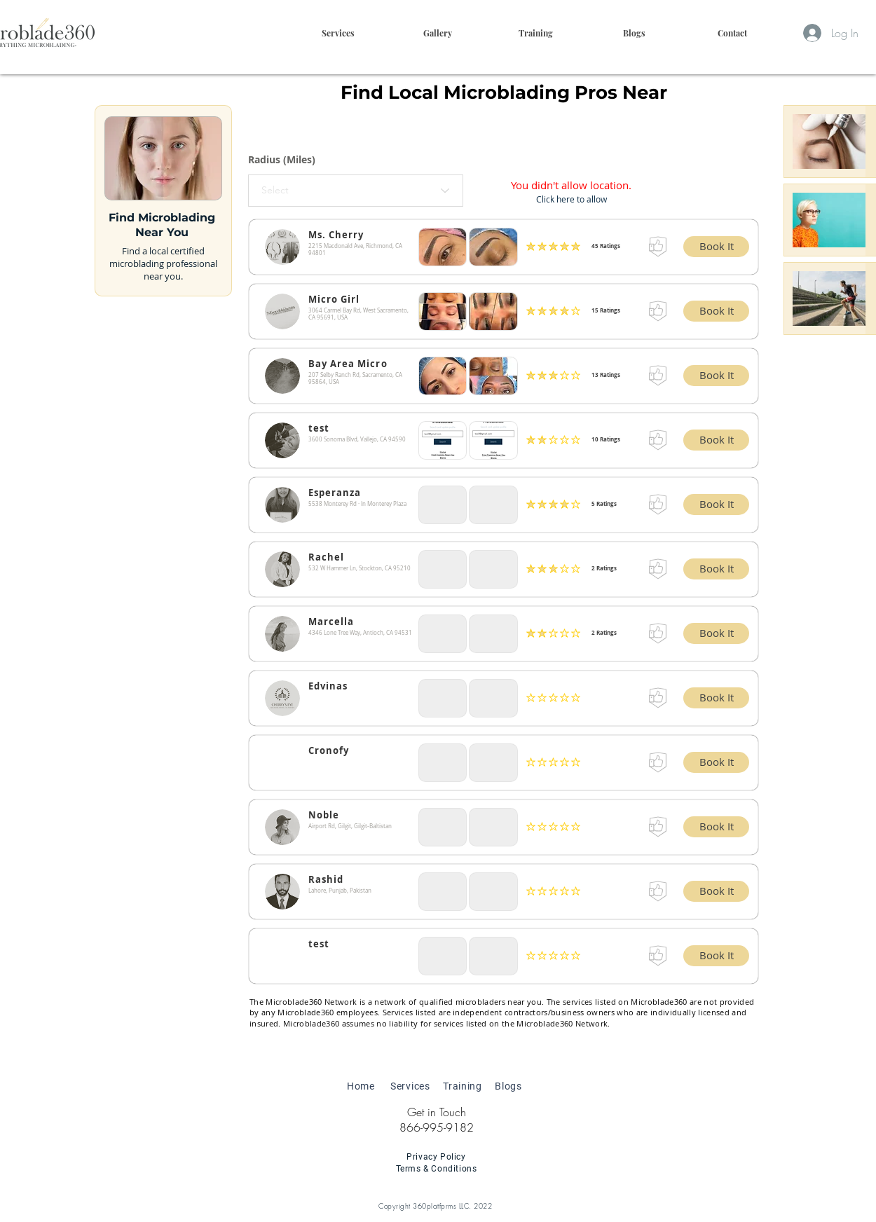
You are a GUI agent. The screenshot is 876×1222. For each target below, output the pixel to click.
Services (410, 1086)
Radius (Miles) (281, 160)
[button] (535, 32)
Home (361, 1086)
